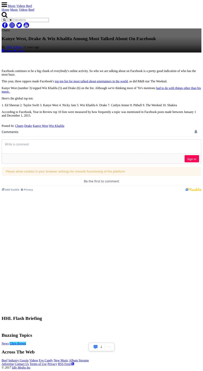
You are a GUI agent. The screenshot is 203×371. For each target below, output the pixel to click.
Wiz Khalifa (56, 126)
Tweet (19, 50)
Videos (20, 6)
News (5, 343)
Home (5, 9)
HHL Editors (14, 47)
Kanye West (40, 126)
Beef (29, 6)
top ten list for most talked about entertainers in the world (91, 81)
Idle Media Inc (21, 367)
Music (12, 6)
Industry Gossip (18, 360)
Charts (19, 126)
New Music (61, 360)
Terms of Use (38, 364)
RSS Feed (66, 364)
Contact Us (22, 364)
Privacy (52, 364)
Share (7, 50)
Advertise (8, 364)
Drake (28, 126)
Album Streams (79, 360)
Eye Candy (46, 360)
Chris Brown (18, 343)
